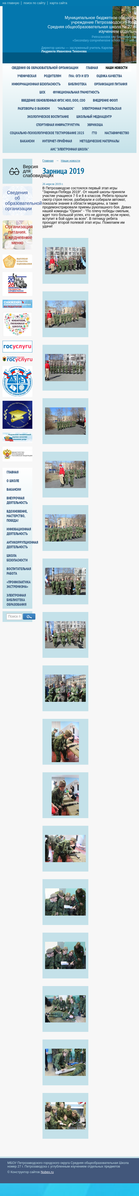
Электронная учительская (101, 108)
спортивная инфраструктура (58, 124)
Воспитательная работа (19, 571)
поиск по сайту (34, 3)
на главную (11, 3)
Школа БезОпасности (17, 557)
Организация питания (110, 84)
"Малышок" (65, 108)
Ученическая (26, 76)
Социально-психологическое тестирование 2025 (47, 133)
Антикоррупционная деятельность (19, 544)
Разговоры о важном (34, 108)
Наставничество (117, 133)
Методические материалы (99, 141)
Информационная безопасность (36, 84)
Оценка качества (109, 76)
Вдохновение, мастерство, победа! (17, 516)
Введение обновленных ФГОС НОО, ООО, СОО (53, 100)
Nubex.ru (47, 1172)
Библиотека (77, 84)
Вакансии (27, 141)
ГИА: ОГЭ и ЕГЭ (79, 76)
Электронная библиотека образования (16, 600)
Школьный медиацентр (94, 116)
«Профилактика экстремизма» (19, 584)
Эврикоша (95, 124)
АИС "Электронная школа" (69, 149)
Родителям (52, 76)
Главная (92, 67)
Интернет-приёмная (57, 141)
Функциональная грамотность (76, 92)
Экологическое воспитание (48, 116)
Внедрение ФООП (105, 100)
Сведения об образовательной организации (45, 67)
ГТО (94, 133)
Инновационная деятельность (19, 531)
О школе (13, 480)
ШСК (42, 92)
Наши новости (117, 67)
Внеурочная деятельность (17, 500)
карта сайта (58, 3)
